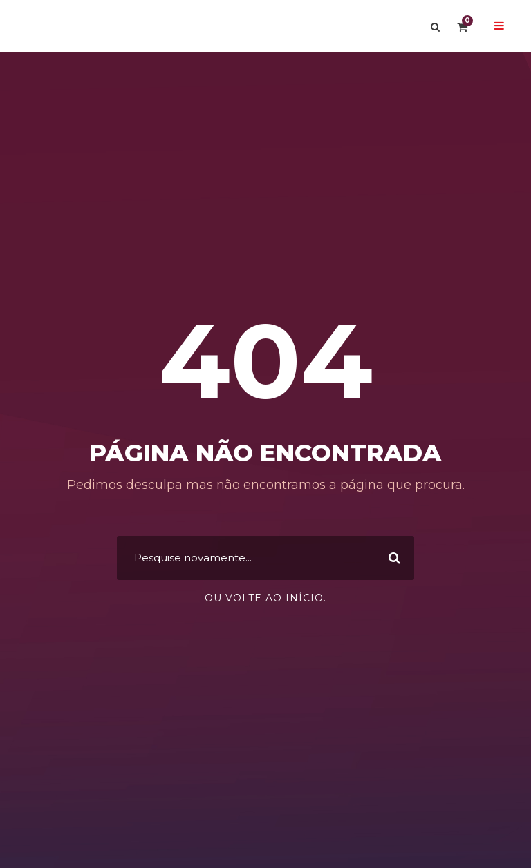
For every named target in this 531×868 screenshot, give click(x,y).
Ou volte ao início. (265, 598)
